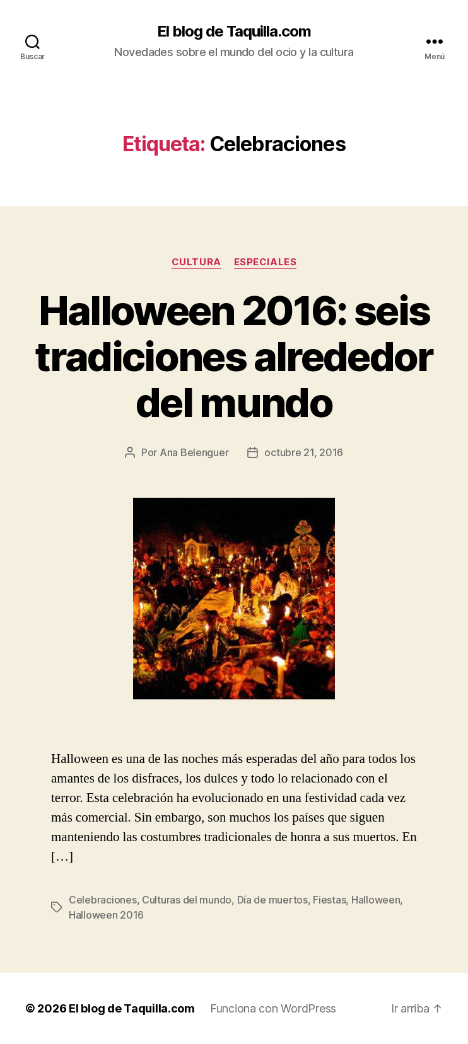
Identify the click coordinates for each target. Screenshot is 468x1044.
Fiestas (329, 899)
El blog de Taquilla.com (234, 31)
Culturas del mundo (186, 899)
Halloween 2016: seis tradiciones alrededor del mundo (234, 356)
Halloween (376, 899)
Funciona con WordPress (273, 1008)
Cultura (196, 262)
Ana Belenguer (194, 452)
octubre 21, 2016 (303, 452)
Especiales (265, 262)
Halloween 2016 (106, 915)
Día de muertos (272, 899)
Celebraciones (103, 899)
